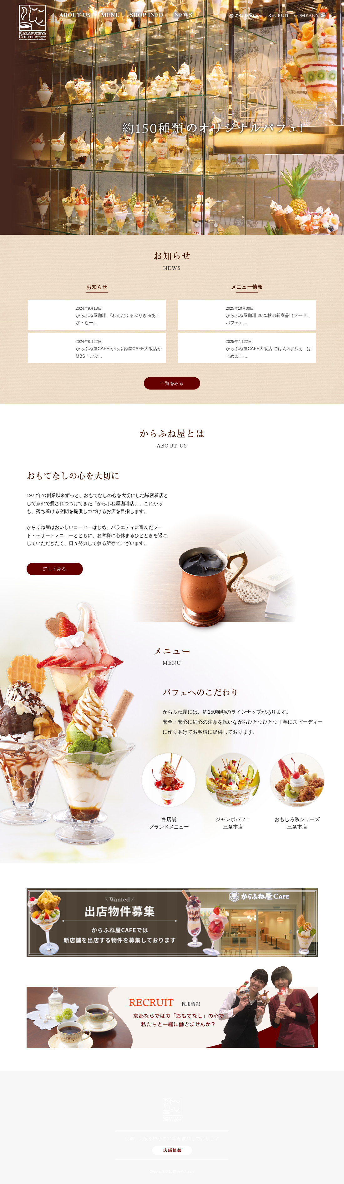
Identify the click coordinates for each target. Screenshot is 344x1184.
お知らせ (97, 287)
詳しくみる (55, 568)
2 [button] (206, 225)
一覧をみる (172, 383)
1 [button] (197, 225)
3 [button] (216, 225)
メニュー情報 (247, 287)
